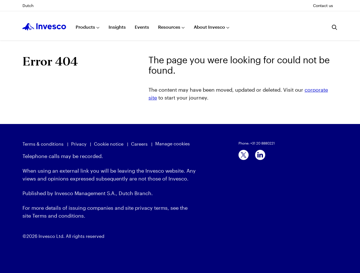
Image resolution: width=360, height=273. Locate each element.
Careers (139, 143)
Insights (117, 27)
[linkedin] (260, 155)
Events (142, 27)
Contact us (323, 5)
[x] (243, 155)
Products (85, 27)
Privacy (78, 143)
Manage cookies (172, 143)
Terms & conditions (43, 143)
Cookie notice (108, 143)
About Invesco (209, 27)
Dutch (27, 5)
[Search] (335, 27)
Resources (169, 27)
